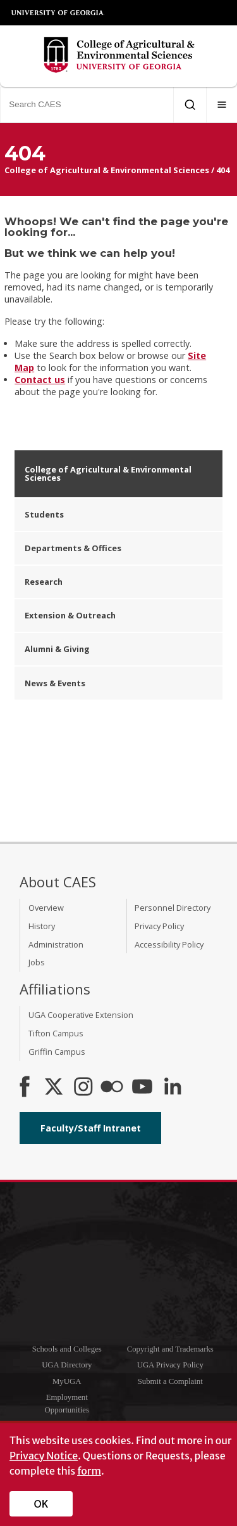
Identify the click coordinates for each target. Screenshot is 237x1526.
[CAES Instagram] (83, 1087)
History (41, 926)
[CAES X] (55, 1087)
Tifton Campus (55, 1033)
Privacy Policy (159, 926)
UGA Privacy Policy (170, 1364)
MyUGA (67, 1381)
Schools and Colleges (67, 1349)
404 (222, 170)
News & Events (55, 683)
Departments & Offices (73, 548)
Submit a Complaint (170, 1381)
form (89, 1470)
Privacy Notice (43, 1455)
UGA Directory (67, 1364)
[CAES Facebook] (24, 1087)
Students (44, 514)
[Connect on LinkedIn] (172, 1087)
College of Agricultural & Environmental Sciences (106, 170)
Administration (55, 944)
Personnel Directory (172, 907)
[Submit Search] (190, 104)
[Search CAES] (86, 104)
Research (44, 581)
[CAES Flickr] (112, 1087)
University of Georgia (58, 12)
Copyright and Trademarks (170, 1349)
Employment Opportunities (67, 1403)
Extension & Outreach (70, 615)
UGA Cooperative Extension (80, 1015)
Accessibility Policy (169, 944)
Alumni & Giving (57, 649)
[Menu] (222, 104)
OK (41, 1503)
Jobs (36, 962)
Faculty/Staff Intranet (90, 1128)
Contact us (40, 380)
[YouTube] (142, 1087)
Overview (46, 907)
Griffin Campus (56, 1051)
